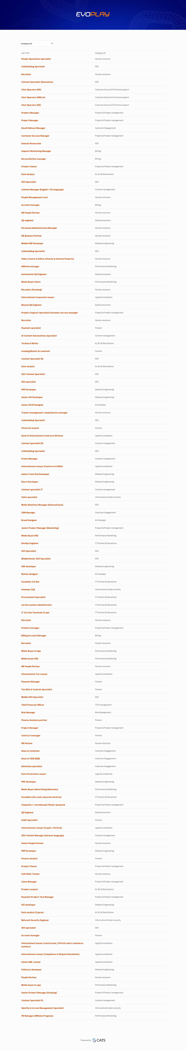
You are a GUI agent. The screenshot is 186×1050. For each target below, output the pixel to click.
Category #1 (37, 43)
